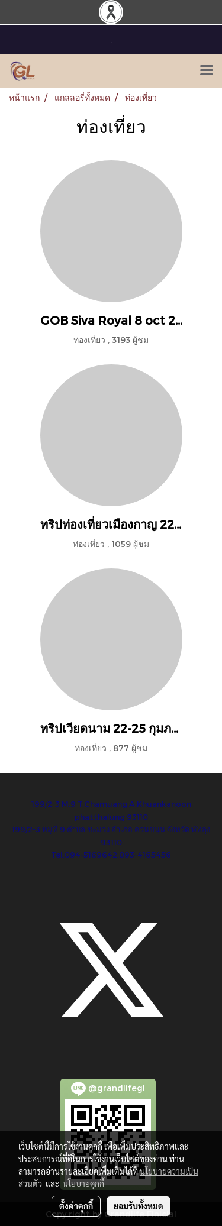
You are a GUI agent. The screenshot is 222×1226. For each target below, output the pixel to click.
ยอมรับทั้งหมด (138, 1206)
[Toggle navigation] (207, 71)
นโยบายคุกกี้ (83, 1183)
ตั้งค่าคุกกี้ (76, 1206)
